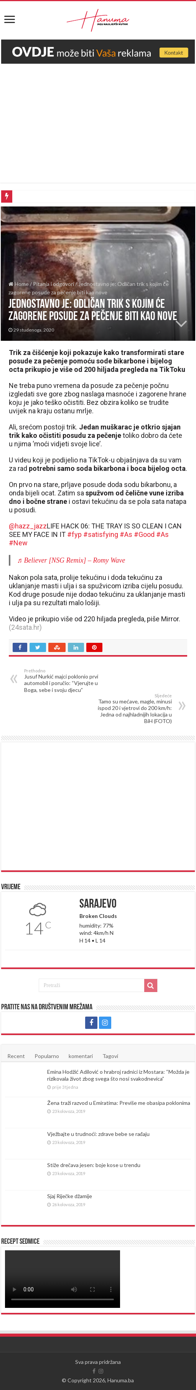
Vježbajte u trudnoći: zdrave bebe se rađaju (98, 1134)
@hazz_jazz (28, 526)
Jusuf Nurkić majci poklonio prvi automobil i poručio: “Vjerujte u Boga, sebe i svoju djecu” (63, 680)
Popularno (47, 1056)
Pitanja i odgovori (53, 284)
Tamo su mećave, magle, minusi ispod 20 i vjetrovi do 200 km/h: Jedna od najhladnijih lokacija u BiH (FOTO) (132, 708)
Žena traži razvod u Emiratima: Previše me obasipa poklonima (118, 1102)
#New (18, 543)
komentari (81, 1056)
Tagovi (110, 1056)
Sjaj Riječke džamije (69, 1196)
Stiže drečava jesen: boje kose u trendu (93, 1165)
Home (18, 284)
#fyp (74, 534)
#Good (144, 534)
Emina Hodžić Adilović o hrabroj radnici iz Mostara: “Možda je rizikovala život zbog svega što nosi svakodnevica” (118, 1075)
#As (126, 534)
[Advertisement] (98, 129)
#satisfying (100, 534)
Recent (16, 1056)
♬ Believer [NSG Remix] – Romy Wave (71, 560)
